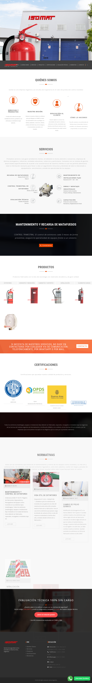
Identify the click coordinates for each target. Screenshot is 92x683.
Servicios (33, 65)
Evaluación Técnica (63, 65)
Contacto (81, 65)
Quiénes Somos (25, 65)
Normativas (73, 65)
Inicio (17, 65)
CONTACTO (82, 346)
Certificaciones (51, 65)
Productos (41, 65)
